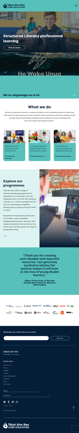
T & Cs (5, 368)
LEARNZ (5, 370)
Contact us (6, 395)
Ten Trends (6, 384)
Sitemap (5, 405)
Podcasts (6, 378)
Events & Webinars (9, 376)
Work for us (7, 365)
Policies (10, 405)
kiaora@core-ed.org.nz (11, 354)
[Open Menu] (76, 5)
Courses (5, 373)
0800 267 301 (10, 352)
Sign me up (60, 338)
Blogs (5, 381)
